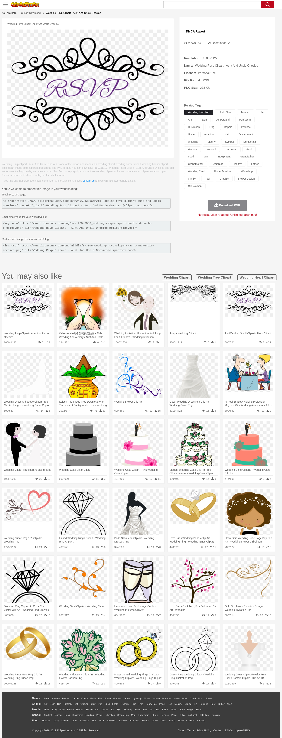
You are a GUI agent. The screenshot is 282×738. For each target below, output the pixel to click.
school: (37, 714)
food (191, 156)
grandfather (247, 156)
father (255, 163)
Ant (45, 704)
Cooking (190, 720)
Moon (147, 698)
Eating (172, 720)
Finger (190, 709)
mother (79, 709)
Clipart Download (31, 12)
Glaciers (117, 698)
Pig (195, 704)
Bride (62, 709)
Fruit (94, 720)
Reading (90, 715)
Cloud (193, 698)
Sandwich (111, 720)
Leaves (65, 698)
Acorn (46, 698)
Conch (84, 698)
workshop (247, 171)
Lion (170, 704)
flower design (246, 178)
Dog (100, 704)
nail (227, 134)
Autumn (56, 698)
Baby (54, 709)
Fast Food (84, 720)
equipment (224, 156)
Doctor (105, 709)
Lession (216, 715)
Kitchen (145, 720)
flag (211, 127)
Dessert (65, 720)
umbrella (218, 163)
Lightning (137, 698)
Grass (127, 698)
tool (207, 178)
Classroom (77, 715)
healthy (237, 163)
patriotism (245, 119)
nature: (36, 698)
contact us (89, 180)
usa (262, 112)
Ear (112, 709)
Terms (190, 730)
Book (67, 715)
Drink (74, 720)
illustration (194, 127)
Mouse (188, 704)
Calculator (204, 715)
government (246, 134)
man (206, 156)
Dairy (56, 720)
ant (190, 119)
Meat (101, 720)
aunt (249, 149)
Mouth (174, 709)
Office (183, 715)
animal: (37, 703)
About (181, 730)
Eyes (119, 709)
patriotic (246, 127)
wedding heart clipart (257, 277)
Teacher (58, 715)
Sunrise (156, 698)
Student (48, 715)
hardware (231, 149)
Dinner (155, 720)
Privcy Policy (203, 730)
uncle (191, 134)
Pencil (99, 715)
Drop (200, 698)
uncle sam (225, 112)
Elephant (125, 704)
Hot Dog (201, 720)
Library (155, 715)
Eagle (115, 704)
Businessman (92, 709)
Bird (59, 704)
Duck (107, 704)
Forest (209, 698)
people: (37, 709)
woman (192, 149)
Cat (76, 704)
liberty (212, 141)
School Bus (123, 715)
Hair (145, 709)
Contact (217, 730)
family (192, 178)
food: (35, 720)
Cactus (75, 698)
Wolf (229, 704)
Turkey (221, 704)
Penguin (204, 704)
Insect (162, 704)
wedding (193, 141)
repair (228, 127)
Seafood (123, 720)
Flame (108, 698)
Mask (46, 709)
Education (110, 715)
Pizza (163, 720)
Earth (93, 698)
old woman (195, 186)
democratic (250, 141)
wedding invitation (198, 112)
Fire (100, 698)
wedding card (196, 171)
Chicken (84, 704)
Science (165, 715)
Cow (93, 704)
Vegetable (134, 720)
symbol (229, 141)
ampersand (223, 119)
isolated (245, 112)
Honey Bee (151, 704)
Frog (141, 704)
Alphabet (192, 715)
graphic (224, 178)
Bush (184, 698)
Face (182, 709)
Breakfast (46, 720)
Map (133, 715)
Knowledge (143, 715)
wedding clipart (176, 277)
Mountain (166, 698)
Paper (174, 715)
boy (158, 709)
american (209, 134)
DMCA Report (195, 31)
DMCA (229, 730)
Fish (134, 704)
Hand (198, 709)
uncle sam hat (222, 171)
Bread (181, 720)
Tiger (213, 704)
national (211, 149)
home (138, 709)
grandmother (195, 163)
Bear (52, 704)
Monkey (178, 704)
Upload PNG (242, 730)
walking (128, 709)
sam (204, 119)
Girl (151, 709)
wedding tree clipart (214, 277)
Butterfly (68, 704)
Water (177, 698)
